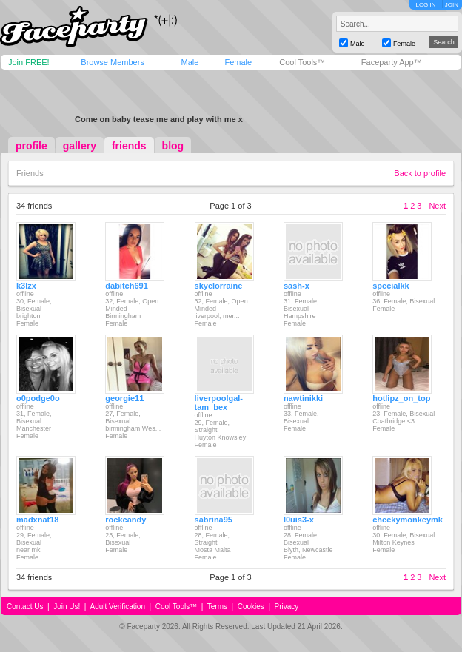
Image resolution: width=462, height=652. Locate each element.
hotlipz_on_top (401, 398)
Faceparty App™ (391, 62)
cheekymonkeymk (407, 519)
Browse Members (112, 62)
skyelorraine (219, 285)
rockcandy (125, 519)
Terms (217, 606)
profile (31, 146)
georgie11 (124, 398)
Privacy (287, 606)
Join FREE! (29, 62)
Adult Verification (117, 606)
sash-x (296, 285)
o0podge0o (38, 398)
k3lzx (26, 285)
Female (238, 62)
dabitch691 (126, 285)
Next (437, 205)
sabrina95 (213, 519)
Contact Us (25, 606)
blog (173, 146)
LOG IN (425, 4)
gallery (79, 146)
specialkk (390, 285)
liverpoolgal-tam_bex (219, 402)
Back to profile (420, 173)
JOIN (451, 4)
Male (189, 62)
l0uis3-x (299, 519)
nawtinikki (303, 398)
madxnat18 (37, 519)
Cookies (251, 606)
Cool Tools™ (302, 62)
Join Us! (66, 606)
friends (129, 146)
